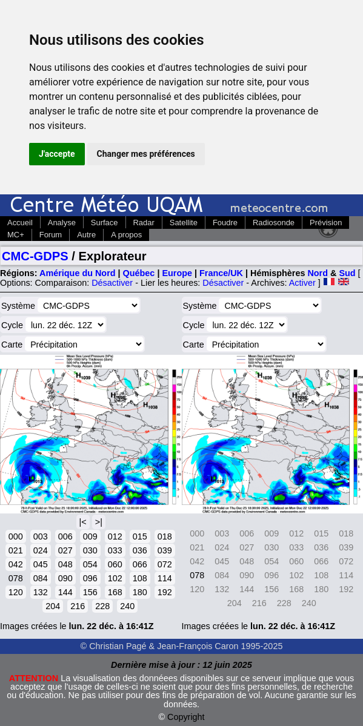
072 (165, 564)
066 (140, 564)
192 (165, 592)
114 (165, 578)
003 (40, 536)
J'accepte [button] (57, 154)
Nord (317, 273)
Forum (50, 234)
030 (90, 550)
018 (165, 536)
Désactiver (112, 283)
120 (15, 592)
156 (90, 592)
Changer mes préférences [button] (146, 154)
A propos (126, 234)
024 (40, 550)
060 (115, 564)
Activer (302, 283)
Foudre (225, 222)
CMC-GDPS (35, 256)
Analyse (62, 222)
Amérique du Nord (77, 273)
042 (15, 564)
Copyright (186, 717)
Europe (177, 273)
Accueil (20, 222)
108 (140, 578)
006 (65, 536)
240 (127, 606)
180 (140, 592)
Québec (139, 273)
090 (65, 578)
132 (40, 592)
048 (65, 564)
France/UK (221, 273)
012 (115, 536)
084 (40, 578)
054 (90, 564)
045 (40, 564)
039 (165, 550)
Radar (144, 222)
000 (15, 536)
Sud (347, 273)
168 (115, 592)
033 (115, 550)
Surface (104, 222)
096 (90, 578)
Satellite (184, 222)
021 (15, 550)
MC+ (15, 234)
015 (140, 536)
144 (65, 592)
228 (102, 606)
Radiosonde (274, 222)
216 (77, 606)
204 (52, 606)
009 (90, 536)
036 (140, 550)
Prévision (326, 222)
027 (65, 550)
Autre (86, 234)
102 (115, 578)
